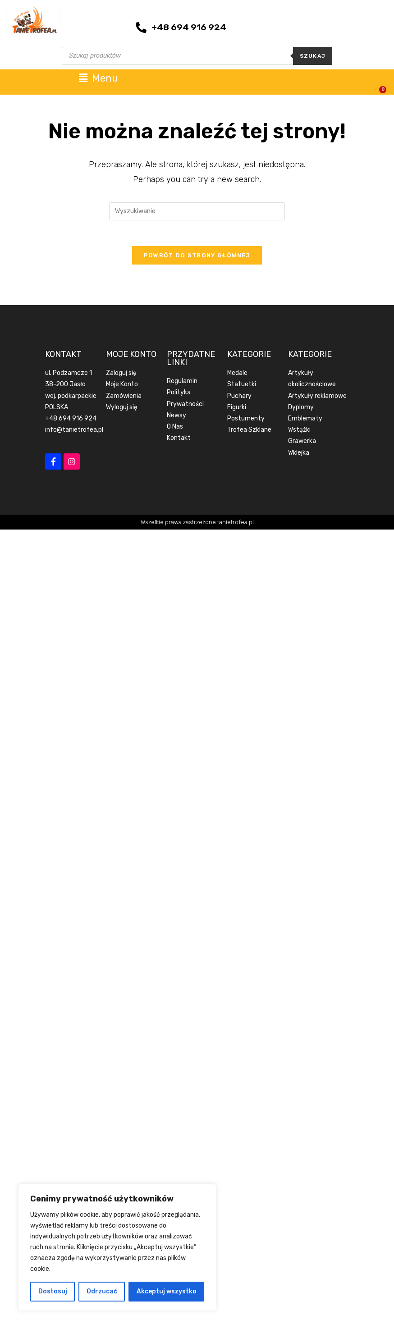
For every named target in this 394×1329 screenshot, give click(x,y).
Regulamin (182, 382)
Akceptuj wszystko (167, 1291)
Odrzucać (102, 1291)
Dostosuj (52, 1291)
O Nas (175, 428)
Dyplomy (301, 408)
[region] (117, 1247)
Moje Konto (122, 385)
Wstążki (299, 431)
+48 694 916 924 (70, 420)
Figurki (236, 408)
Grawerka (302, 442)
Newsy (176, 416)
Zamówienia (124, 397)
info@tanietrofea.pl (74, 431)
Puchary (239, 397)
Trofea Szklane (249, 431)
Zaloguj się (121, 374)
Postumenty (246, 420)
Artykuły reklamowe (317, 397)
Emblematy (305, 420)
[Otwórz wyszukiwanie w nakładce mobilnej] (197, 56)
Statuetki (241, 385)
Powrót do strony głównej (197, 256)
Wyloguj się (121, 408)
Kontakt (179, 439)
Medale (237, 374)
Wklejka (298, 453)
